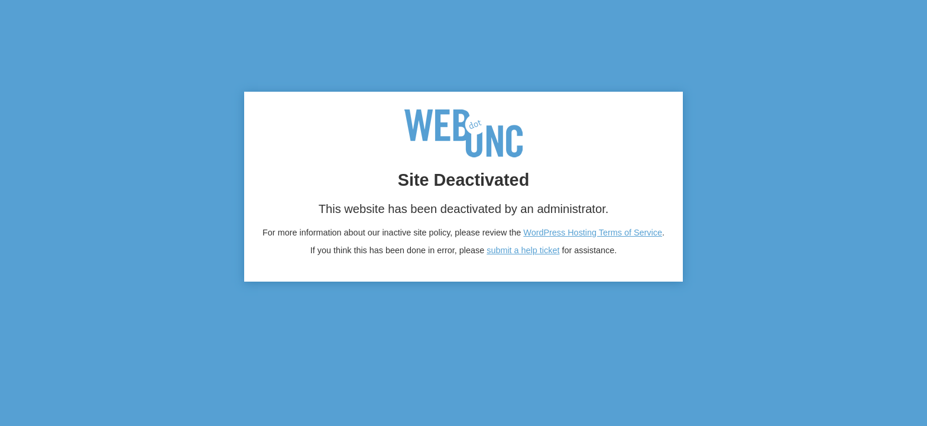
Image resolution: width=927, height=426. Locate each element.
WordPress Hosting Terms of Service (592, 232)
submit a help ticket (523, 250)
